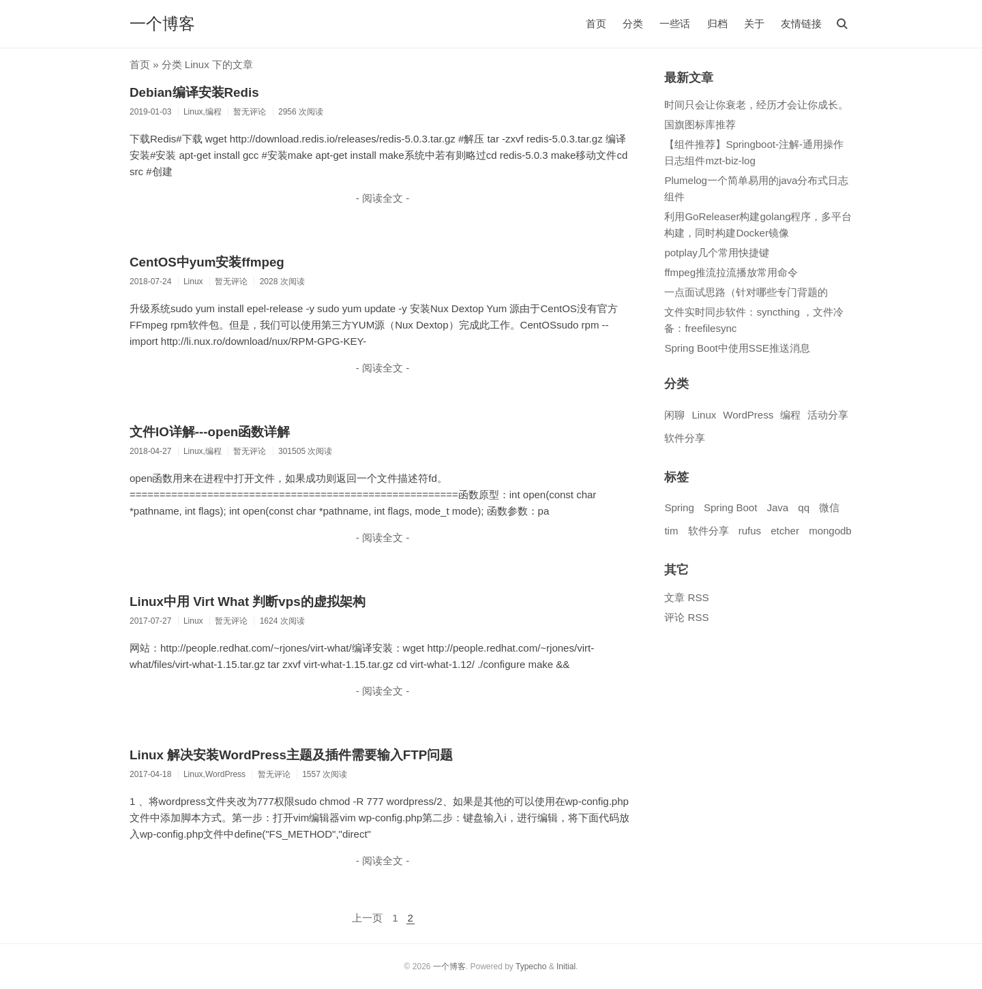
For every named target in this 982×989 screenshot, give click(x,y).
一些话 (674, 23)
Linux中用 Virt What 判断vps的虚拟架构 (248, 601)
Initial (566, 966)
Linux (703, 415)
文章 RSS (686, 597)
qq (803, 507)
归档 (717, 23)
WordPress (748, 415)
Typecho (531, 966)
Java (777, 507)
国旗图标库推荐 (700, 124)
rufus (750, 530)
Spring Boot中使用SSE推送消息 (736, 348)
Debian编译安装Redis (194, 92)
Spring (679, 507)
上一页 (367, 918)
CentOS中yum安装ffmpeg (207, 262)
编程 (790, 415)
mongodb (830, 530)
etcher (785, 530)
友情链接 (801, 23)
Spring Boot (730, 507)
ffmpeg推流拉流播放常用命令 (731, 272)
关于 (754, 23)
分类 (633, 23)
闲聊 (674, 415)
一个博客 (162, 23)
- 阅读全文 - (382, 198)
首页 (596, 23)
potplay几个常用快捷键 (716, 252)
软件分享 (684, 438)
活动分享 (827, 415)
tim (671, 530)
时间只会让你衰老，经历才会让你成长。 (756, 104)
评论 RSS (686, 617)
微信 (829, 507)
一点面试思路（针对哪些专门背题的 (746, 292)
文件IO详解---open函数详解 (210, 432)
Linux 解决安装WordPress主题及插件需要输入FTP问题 (291, 755)
